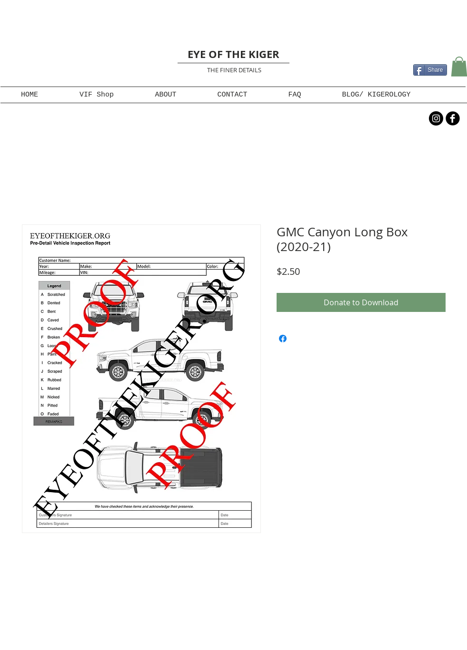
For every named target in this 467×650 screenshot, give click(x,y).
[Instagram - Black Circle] (436, 118)
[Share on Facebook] (282, 338)
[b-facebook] (453, 118)
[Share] (430, 70)
